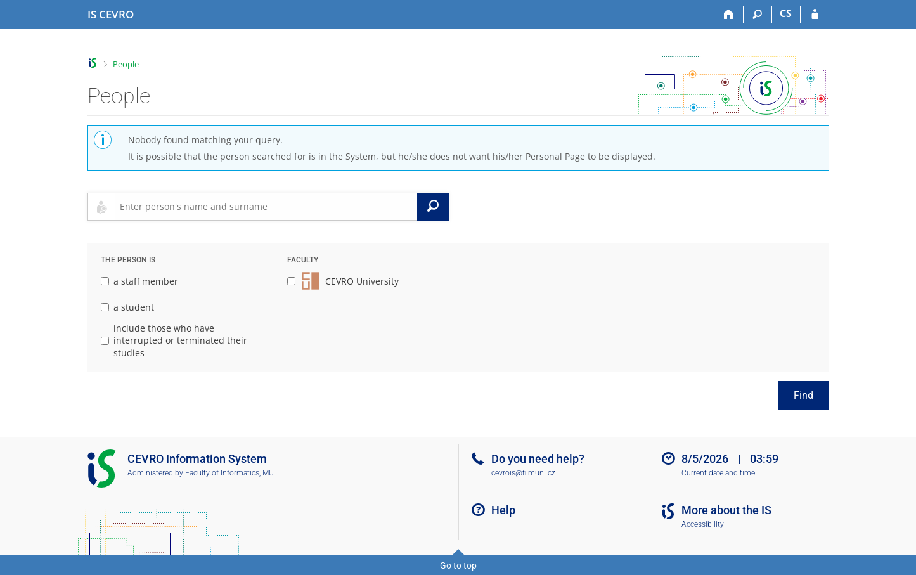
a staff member (139, 281)
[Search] (758, 14)
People (126, 64)
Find (803, 395)
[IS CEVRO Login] (815, 14)
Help (503, 510)
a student (127, 307)
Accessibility (702, 524)
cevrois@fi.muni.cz (523, 472)
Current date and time (718, 472)
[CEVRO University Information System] (110, 14)
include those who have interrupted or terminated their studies (174, 340)
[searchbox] (266, 207)
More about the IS (726, 510)
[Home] (729, 14)
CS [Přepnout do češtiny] (786, 13)
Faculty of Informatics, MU (229, 472)
